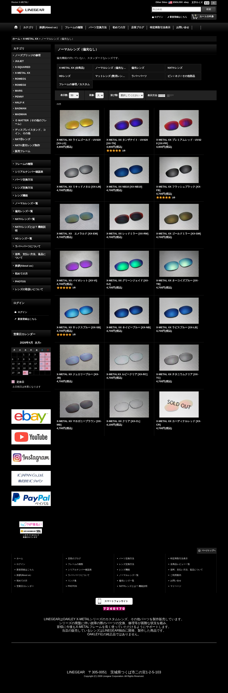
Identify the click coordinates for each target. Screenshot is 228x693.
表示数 (64, 95)
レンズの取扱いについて (29, 289)
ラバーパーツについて (28, 246)
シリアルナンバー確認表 (29, 171)
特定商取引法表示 (179, 558)
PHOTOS (20, 281)
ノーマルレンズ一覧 (26, 203)
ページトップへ (209, 550)
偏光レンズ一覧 (24, 211)
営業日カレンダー (25, 586)
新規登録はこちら (178, 17)
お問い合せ (175, 580)
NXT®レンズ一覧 (25, 219)
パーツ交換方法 (24, 179)
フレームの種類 (24, 163)
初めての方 (21, 273)
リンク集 (72, 580)
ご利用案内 (175, 575)
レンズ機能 (21, 195)
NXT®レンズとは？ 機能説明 (30, 228)
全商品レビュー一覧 (180, 564)
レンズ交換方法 (24, 187)
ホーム (20, 558)
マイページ (175, 586)
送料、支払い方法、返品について (30, 256)
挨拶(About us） (25, 265)
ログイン (158, 17)
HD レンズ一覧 (23, 238)
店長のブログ (74, 558)
